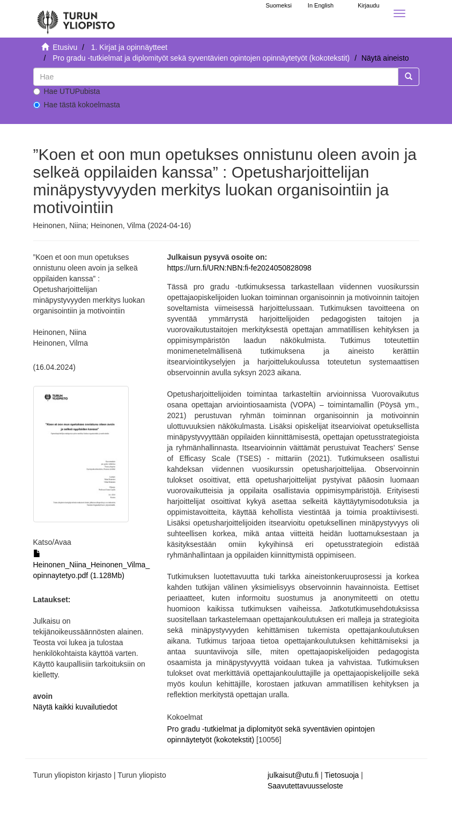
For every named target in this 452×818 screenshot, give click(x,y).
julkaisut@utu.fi (293, 775)
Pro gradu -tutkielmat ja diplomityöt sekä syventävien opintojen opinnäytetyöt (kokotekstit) (201, 58)
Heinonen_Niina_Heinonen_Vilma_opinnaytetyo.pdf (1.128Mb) (91, 565)
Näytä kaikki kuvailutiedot (75, 707)
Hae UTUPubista (66, 91)
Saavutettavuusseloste (305, 786)
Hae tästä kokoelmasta (76, 104)
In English (321, 5)
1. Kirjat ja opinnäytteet (129, 47)
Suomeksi (279, 5)
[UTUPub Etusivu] (76, 19)
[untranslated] (215, 77)
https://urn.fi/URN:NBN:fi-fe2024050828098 (239, 268)
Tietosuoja (341, 775)
